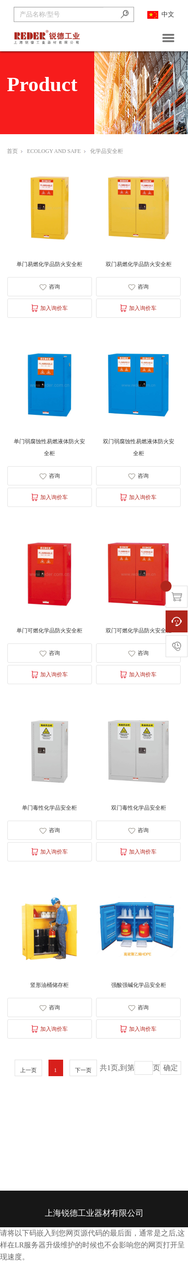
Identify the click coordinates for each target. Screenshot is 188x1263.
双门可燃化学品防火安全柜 (139, 630)
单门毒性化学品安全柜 (49, 808)
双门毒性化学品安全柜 (138, 808)
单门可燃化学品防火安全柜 (49, 630)
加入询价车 (50, 308)
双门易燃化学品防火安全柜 (139, 264)
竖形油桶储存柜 (49, 985)
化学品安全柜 (106, 151)
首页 (14, 151)
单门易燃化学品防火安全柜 (49, 264)
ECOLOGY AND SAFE (56, 151)
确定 (170, 1068)
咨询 (49, 286)
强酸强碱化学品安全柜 (138, 985)
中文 (160, 15)
